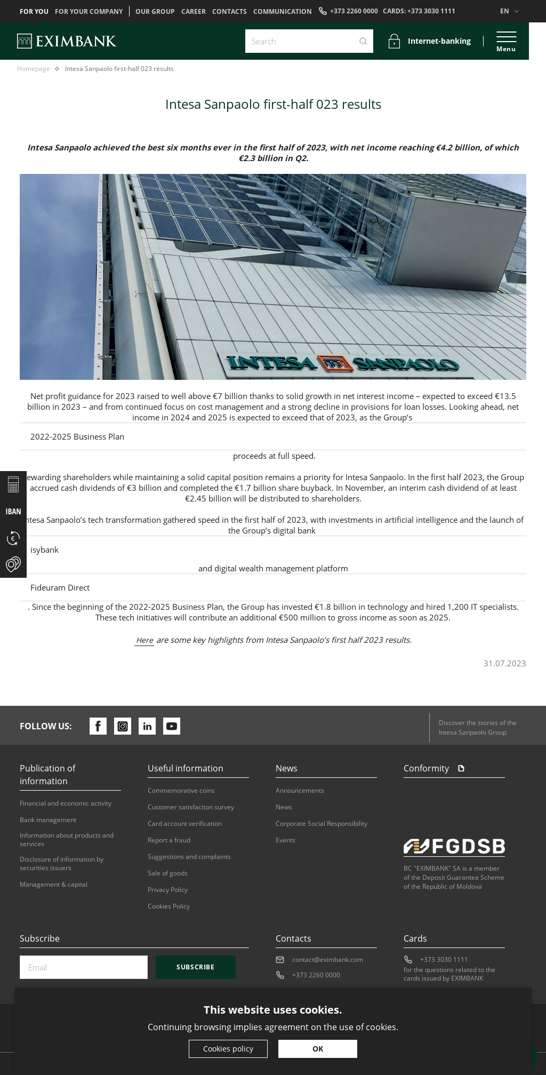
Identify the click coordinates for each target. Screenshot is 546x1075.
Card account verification (185, 823)
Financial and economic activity (65, 803)
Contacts (229, 11)
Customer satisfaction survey (191, 807)
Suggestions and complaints (189, 857)
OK (317, 1049)
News (284, 807)
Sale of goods (168, 873)
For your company (89, 11)
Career (193, 11)
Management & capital (53, 884)
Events (285, 840)
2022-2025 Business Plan (77, 436)
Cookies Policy (169, 906)
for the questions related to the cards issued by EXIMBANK (449, 974)
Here (144, 640)
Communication (282, 11)
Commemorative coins (181, 790)
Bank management (48, 820)
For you (34, 11)
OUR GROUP (155, 11)
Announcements (300, 790)
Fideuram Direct (60, 587)
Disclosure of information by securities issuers (61, 863)
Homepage (33, 69)
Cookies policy (228, 1049)
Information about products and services (67, 839)
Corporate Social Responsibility (321, 823)
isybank (44, 549)
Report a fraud (169, 840)
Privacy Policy (168, 890)
